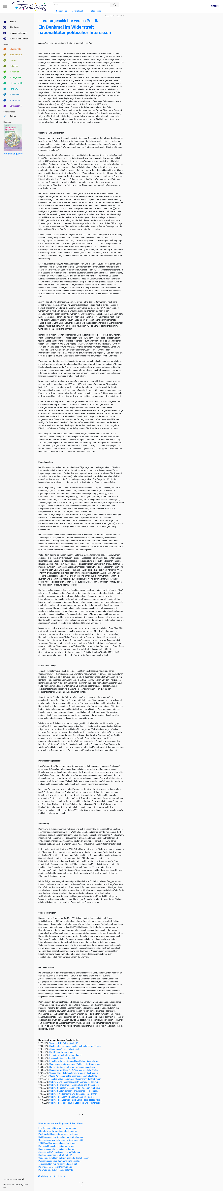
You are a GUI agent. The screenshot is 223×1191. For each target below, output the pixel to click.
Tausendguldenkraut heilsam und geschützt (57, 1164)
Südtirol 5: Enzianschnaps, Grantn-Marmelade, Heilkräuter (74, 1082)
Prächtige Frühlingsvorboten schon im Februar (58, 1134)
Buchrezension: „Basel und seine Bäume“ (56, 1149)
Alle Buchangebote (13, 153)
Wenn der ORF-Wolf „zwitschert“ (63, 1043)
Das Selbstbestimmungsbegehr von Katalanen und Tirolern (75, 1046)
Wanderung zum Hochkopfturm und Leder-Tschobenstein (63, 1158)
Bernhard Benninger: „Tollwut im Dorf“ (55, 1155)
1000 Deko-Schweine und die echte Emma (57, 1143)
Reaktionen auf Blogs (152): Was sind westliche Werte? (73, 1070)
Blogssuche (61, 11)
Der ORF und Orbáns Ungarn (61, 1052)
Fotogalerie (95, 11)
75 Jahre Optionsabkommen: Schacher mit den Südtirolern (75, 1079)
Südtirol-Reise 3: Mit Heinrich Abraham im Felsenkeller (73, 1097)
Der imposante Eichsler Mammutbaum (55, 1167)
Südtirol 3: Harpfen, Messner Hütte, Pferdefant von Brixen (74, 1088)
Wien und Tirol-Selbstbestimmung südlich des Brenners (73, 1073)
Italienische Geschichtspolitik (62, 1058)
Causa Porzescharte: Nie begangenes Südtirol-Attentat (73, 1076)
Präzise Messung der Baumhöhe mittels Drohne (59, 1161)
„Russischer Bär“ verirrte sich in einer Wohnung (59, 1152)
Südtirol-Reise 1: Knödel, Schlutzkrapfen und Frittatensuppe (75, 1103)
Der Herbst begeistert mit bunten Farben (56, 1146)
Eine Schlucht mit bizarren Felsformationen (57, 1128)
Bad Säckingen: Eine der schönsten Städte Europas (60, 1137)
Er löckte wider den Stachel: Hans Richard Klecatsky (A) (73, 1061)
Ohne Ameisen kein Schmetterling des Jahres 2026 (60, 1140)
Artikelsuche (78, 11)
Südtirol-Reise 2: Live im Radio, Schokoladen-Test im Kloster (75, 1100)
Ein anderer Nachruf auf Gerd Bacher (65, 1055)
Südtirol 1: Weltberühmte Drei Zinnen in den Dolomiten (73, 1094)
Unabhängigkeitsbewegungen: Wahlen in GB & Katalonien (74, 1064)
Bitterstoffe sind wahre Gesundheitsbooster (57, 1131)
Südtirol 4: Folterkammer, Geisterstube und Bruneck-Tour (74, 1085)
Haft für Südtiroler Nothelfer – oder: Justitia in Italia (72, 1067)
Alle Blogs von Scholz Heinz (51, 1176)
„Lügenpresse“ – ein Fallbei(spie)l (64, 1049)
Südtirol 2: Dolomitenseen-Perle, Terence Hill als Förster (73, 1091)
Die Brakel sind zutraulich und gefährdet (55, 1170)
